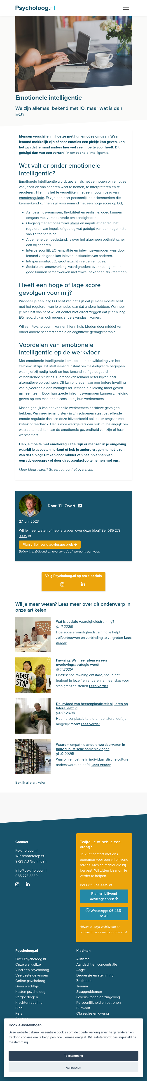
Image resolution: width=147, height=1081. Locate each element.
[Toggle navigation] (126, 8)
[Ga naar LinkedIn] (84, 585)
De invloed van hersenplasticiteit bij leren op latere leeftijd (92, 706)
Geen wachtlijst (27, 986)
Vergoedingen (26, 997)
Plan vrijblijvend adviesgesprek (50, 544)
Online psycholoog (30, 980)
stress (74, 223)
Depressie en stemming (95, 975)
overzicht (85, 470)
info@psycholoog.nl (31, 870)
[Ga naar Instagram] (63, 585)
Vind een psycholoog (32, 969)
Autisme (82, 959)
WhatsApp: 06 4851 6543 (104, 913)
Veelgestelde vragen (31, 975)
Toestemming (73, 1055)
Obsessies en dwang (92, 1013)
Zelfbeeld (83, 980)
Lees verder (98, 685)
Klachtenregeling (28, 1002)
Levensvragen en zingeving (98, 997)
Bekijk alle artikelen (30, 782)
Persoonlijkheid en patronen (98, 1002)
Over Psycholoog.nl (30, 959)
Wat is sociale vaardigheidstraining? (85, 621)
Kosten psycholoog (30, 991)
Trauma (82, 986)
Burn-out (83, 1008)
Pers (18, 1013)
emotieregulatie (31, 197)
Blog (19, 1008)
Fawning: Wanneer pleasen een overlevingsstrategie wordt (81, 662)
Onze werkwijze (28, 964)
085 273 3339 (26, 875)
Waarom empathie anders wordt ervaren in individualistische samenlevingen (90, 746)
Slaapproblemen (89, 991)
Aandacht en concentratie (96, 964)
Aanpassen (73, 1067)
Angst (81, 969)
